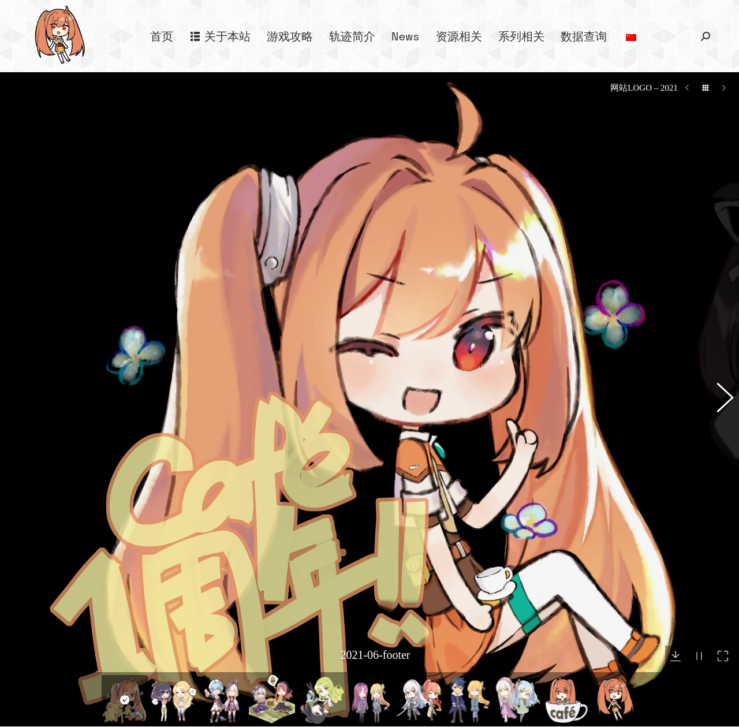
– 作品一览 (224, 714)
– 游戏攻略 (224, 693)
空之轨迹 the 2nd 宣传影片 (625, 694)
